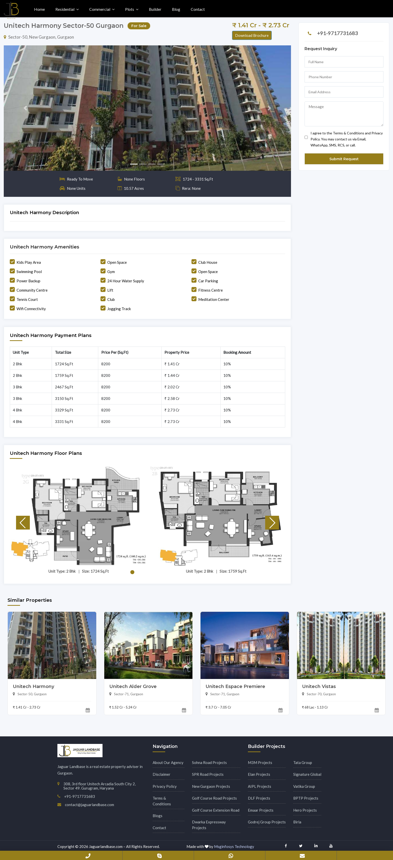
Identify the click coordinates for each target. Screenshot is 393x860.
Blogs (157, 815)
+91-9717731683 (337, 33)
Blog (176, 9)
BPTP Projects (305, 798)
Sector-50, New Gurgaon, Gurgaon (39, 37)
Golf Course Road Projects (214, 798)
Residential (64, 9)
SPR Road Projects (208, 774)
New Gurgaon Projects (211, 786)
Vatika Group (304, 786)
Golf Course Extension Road (215, 810)
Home (39, 9)
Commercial (99, 9)
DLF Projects (259, 798)
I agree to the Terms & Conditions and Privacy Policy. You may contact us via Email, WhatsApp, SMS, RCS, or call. (344, 139)
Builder (155, 9)
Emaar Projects (260, 810)
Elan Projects (259, 774)
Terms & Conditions (162, 801)
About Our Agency (168, 762)
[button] (25, 108)
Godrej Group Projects (267, 822)
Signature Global (307, 774)
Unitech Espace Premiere (235, 686)
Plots (129, 9)
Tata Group (302, 762)
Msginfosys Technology (234, 846)
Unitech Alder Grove (133, 686)
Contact (198, 9)
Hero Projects (305, 810)
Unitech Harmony (33, 686)
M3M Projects (260, 762)
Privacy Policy (165, 786)
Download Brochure (252, 35)
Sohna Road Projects (209, 762)
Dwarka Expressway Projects (209, 825)
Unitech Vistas (319, 686)
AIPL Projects (259, 786)
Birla (297, 822)
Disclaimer (161, 774)
